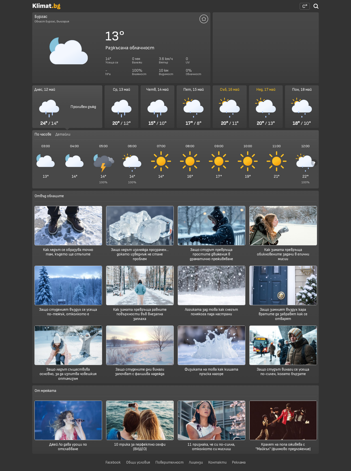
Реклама (239, 462)
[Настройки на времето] (305, 6)
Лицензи (196, 462)
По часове (42, 134)
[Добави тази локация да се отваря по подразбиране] (203, 19)
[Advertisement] (265, 48)
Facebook (113, 462)
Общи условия (138, 462)
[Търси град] (316, 8)
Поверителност (169, 462)
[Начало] (46, 8)
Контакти (217, 462)
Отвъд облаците (49, 196)
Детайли (63, 134)
